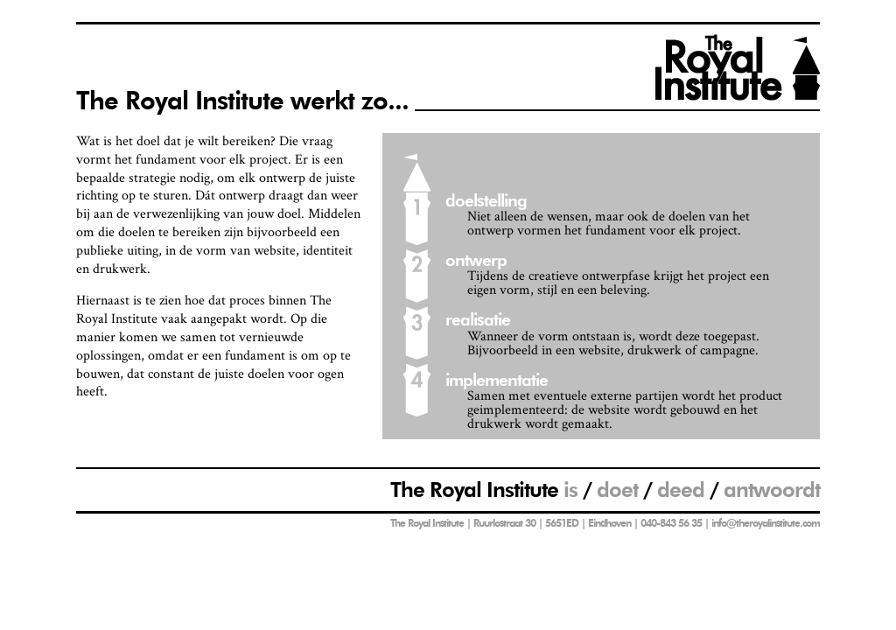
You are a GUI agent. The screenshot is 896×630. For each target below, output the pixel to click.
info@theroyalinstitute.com (765, 522)
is (571, 489)
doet (617, 489)
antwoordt (772, 489)
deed (680, 489)
